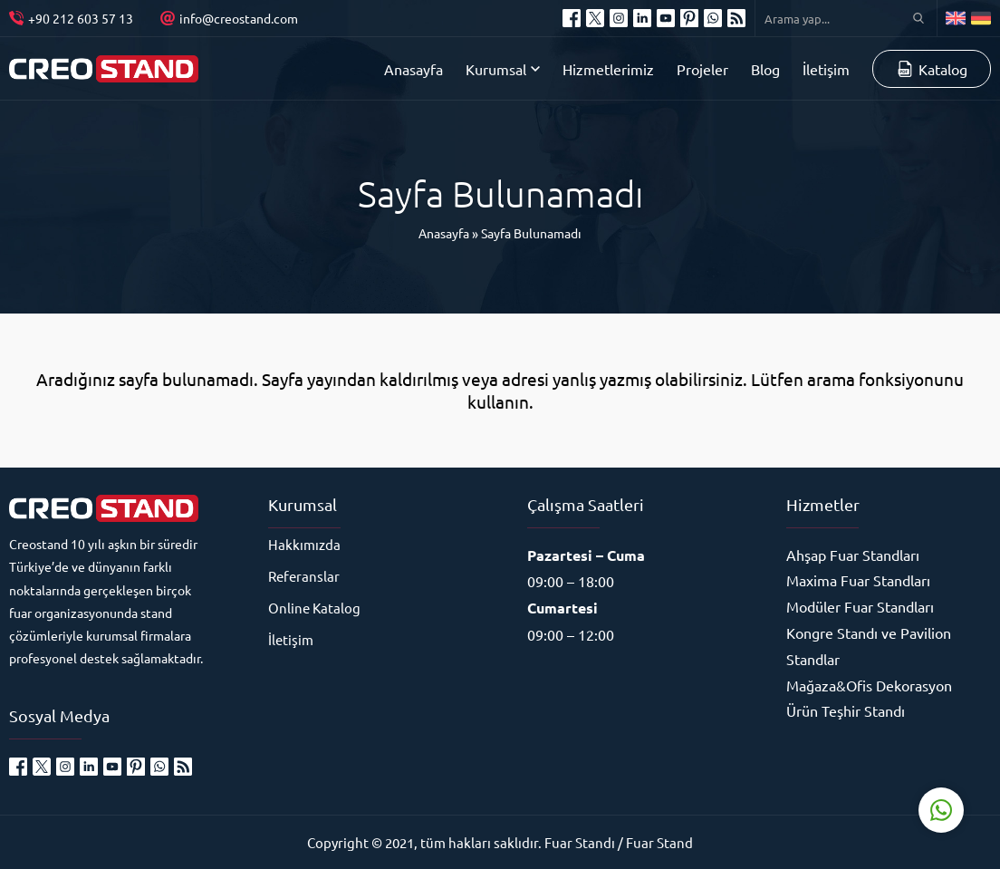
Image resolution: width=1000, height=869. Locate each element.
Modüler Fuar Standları (860, 606)
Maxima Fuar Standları (858, 580)
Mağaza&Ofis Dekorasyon (869, 685)
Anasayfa (443, 233)
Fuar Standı (579, 842)
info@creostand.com (238, 18)
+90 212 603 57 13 (80, 18)
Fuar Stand (659, 842)
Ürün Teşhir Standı (845, 710)
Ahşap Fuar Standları (852, 555)
